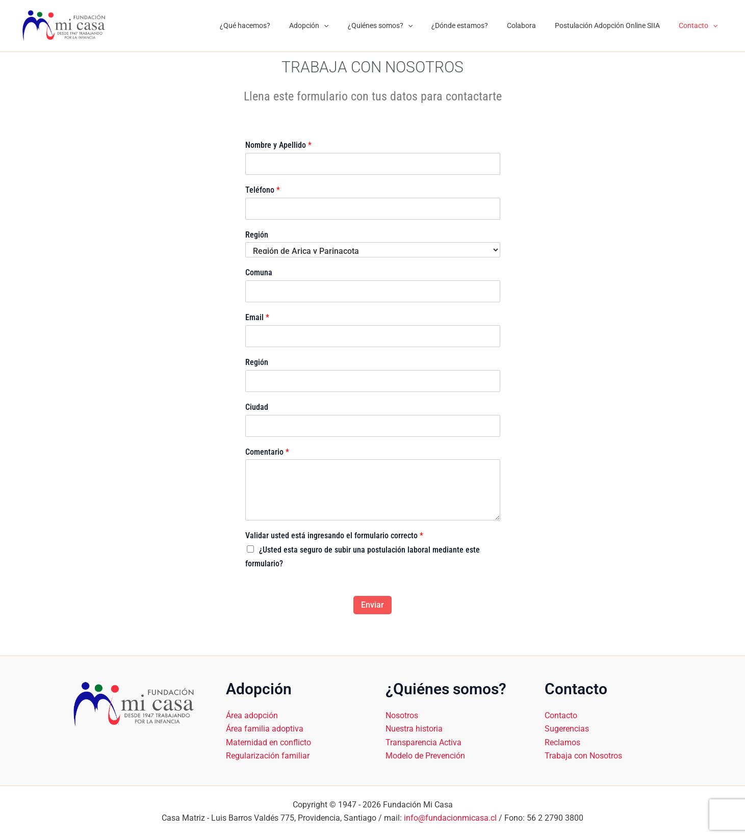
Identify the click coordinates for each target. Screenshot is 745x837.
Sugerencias (567, 729)
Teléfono (262, 190)
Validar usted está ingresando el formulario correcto (334, 535)
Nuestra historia (414, 729)
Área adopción (252, 715)
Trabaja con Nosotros (583, 756)
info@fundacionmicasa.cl (450, 818)
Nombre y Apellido (278, 145)
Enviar (372, 605)
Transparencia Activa (423, 742)
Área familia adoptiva (264, 729)
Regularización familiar (268, 756)
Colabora (533, 25)
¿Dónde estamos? (476, 25)
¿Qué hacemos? (275, 25)
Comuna (258, 272)
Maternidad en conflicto (268, 742)
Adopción (334, 25)
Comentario (267, 452)
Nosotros (402, 715)
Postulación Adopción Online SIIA (614, 25)
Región (256, 235)
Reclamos (562, 742)
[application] (349, 25)
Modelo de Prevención (425, 756)
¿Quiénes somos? (400, 25)
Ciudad (256, 407)
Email (257, 317)
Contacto (700, 25)
